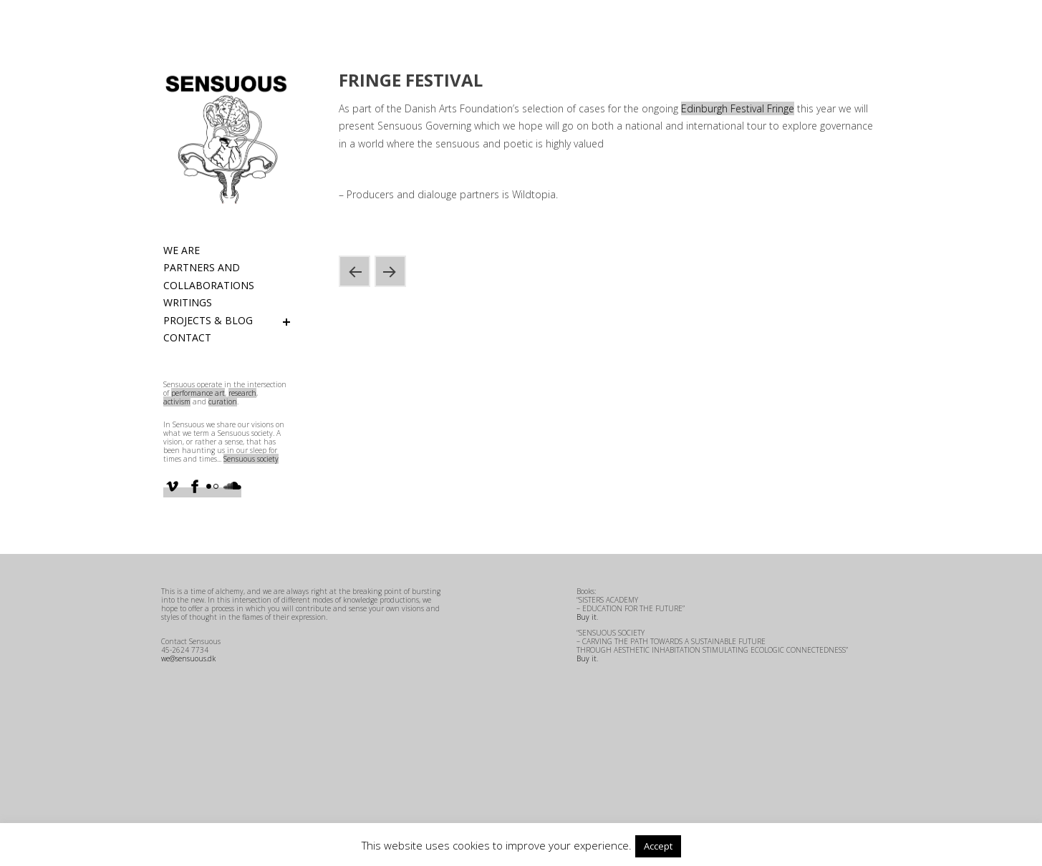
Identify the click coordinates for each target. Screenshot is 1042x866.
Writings (187, 302)
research (242, 393)
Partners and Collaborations (208, 276)
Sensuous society (251, 459)
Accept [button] (658, 846)
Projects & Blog (208, 320)
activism (176, 401)
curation (222, 401)
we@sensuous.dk (188, 658)
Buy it (587, 617)
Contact (187, 337)
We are (181, 250)
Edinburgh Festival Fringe (737, 108)
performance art (198, 393)
